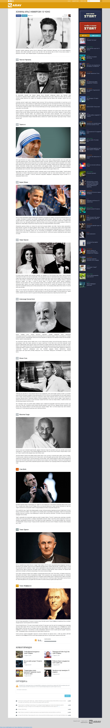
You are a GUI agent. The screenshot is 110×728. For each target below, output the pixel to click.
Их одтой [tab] (95, 35)
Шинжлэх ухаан (90, 105)
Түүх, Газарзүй (89, 88)
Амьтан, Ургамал (90, 138)
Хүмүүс (88, 38)
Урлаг (88, 113)
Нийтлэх (68, 695)
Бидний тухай (75, 1)
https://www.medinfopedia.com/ (7, 727)
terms (31, 727)
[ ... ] (58, 706)
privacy (27, 727)
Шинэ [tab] (84, 35)
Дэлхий (88, 55)
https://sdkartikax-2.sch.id (20, 727)
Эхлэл (69, 1)
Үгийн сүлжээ (83, 1)
